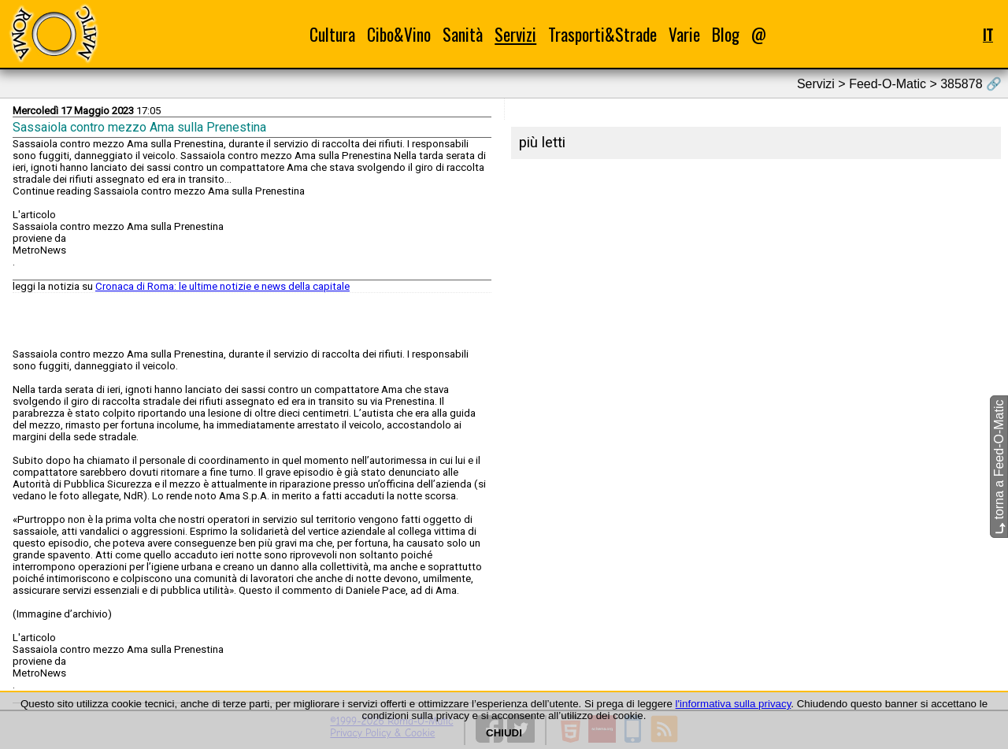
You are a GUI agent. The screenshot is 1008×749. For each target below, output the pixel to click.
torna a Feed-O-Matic (999, 466)
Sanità (463, 34)
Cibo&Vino (399, 34)
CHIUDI (504, 733)
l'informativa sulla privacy (733, 704)
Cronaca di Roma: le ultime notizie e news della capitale (222, 286)
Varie (684, 34)
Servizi (515, 34)
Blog (725, 34)
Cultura (332, 34)
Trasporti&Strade (602, 34)
